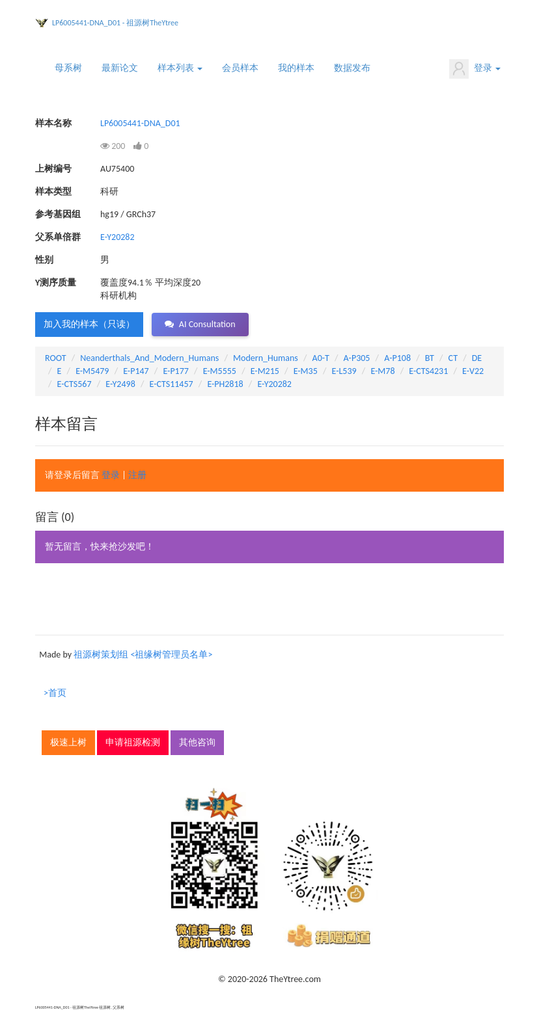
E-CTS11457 (171, 384)
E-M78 (382, 371)
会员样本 (240, 67)
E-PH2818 (225, 384)
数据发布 (352, 67)
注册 (137, 475)
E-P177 (175, 371)
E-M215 (265, 371)
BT (429, 358)
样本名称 (53, 123)
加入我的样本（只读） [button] (89, 324)
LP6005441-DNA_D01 (140, 123)
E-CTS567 (74, 384)
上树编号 (53, 168)
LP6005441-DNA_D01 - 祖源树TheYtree (115, 22)
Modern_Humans (265, 358)
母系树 (68, 67)
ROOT (55, 358)
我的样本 (296, 67)
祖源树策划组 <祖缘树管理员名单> (143, 654)
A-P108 (397, 358)
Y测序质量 (55, 282)
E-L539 (344, 371)
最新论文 (120, 67)
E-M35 (306, 371)
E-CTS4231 (428, 371)
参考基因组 (58, 214)
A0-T (320, 358)
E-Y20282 (117, 237)
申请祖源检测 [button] (132, 742)
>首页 (55, 692)
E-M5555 (219, 371)
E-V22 (473, 371)
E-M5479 (92, 371)
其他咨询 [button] (197, 742)
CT (453, 358)
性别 (44, 259)
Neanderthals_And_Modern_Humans (149, 358)
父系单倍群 (58, 237)
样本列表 (180, 67)
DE (477, 358)
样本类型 (53, 191)
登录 (475, 69)
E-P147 (135, 371)
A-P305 (357, 358)
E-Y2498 (120, 384)
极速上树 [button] (68, 742)
